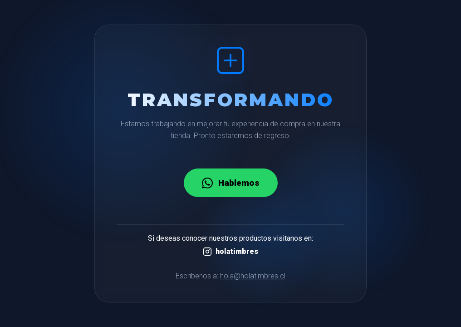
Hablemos (231, 183)
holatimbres (230, 251)
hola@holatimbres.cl (252, 276)
